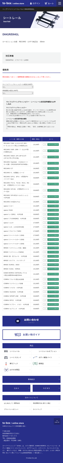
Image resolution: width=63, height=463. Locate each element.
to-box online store (13, 3)
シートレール (15, 351)
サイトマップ (37, 409)
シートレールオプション (48, 351)
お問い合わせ (31, 321)
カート (49, 3)
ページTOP (57, 421)
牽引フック (14, 363)
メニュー (59, 3)
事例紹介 (31, 379)
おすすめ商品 (15, 370)
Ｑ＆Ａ (16, 388)
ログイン (35, 3)
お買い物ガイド (31, 334)
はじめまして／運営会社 (12, 403)
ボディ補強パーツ (45, 357)
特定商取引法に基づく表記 (41, 403)
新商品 (41, 363)
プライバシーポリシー (11, 409)
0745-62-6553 (11, 438)
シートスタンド (15, 357)
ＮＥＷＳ (46, 388)
